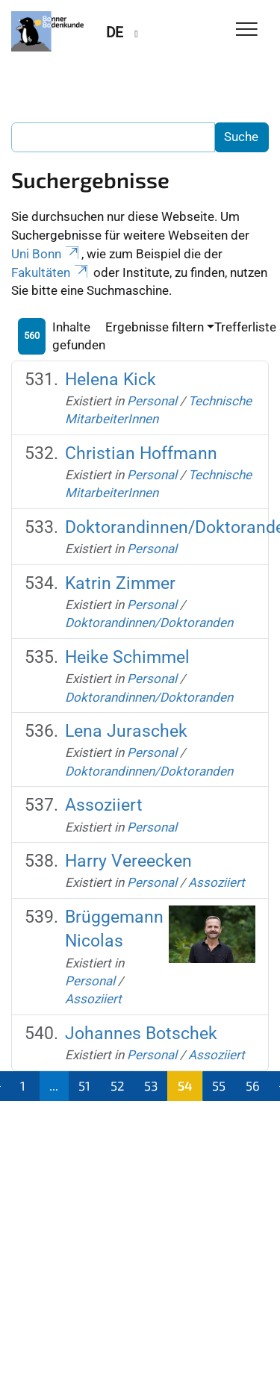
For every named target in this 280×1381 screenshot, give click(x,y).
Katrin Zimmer (120, 583)
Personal (152, 400)
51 (84, 1085)
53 (151, 1085)
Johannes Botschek (141, 1033)
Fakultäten (50, 272)
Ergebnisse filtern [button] (154, 326)
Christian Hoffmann (141, 453)
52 (118, 1085)
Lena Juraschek (126, 731)
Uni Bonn (46, 253)
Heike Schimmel (127, 657)
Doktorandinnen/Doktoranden (149, 622)
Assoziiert (104, 805)
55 (218, 1085)
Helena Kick (110, 380)
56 (253, 1085)
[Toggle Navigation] (247, 30)
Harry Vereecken (128, 861)
